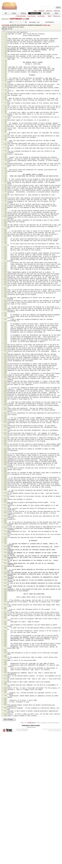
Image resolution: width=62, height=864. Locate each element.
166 (5, 390)
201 (5, 460)
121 (5, 294)
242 (5, 552)
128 (5, 309)
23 (5, 75)
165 (5, 388)
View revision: (32, 22)
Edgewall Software (22, 861)
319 (5, 751)
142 (5, 338)
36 (5, 104)
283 (5, 658)
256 (5, 580)
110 (27, 19)
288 (5, 672)
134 (5, 321)
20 (5, 69)
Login (35, 10)
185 (5, 428)
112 (5, 276)
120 (5, 292)
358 (5, 845)
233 (5, 533)
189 (5, 435)
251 (5, 569)
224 (5, 515)
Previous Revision (21, 16)
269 (5, 617)
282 (5, 656)
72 (5, 190)
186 (5, 429)
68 (5, 180)
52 (5, 141)
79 (5, 204)
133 (5, 319)
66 (5, 177)
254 (5, 575)
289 (5, 676)
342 (5, 805)
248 (5, 563)
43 (5, 121)
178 (5, 414)
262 (5, 599)
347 (5, 816)
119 (5, 290)
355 (5, 836)
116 (5, 283)
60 (5, 158)
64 (5, 169)
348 (5, 818)
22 (5, 73)
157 (5, 369)
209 (5, 475)
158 (5, 373)
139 (5, 330)
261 (5, 595)
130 (5, 313)
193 (5, 443)
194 (5, 447)
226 (5, 518)
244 (5, 556)
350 (5, 825)
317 (5, 747)
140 (5, 332)
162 (5, 382)
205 (5, 468)
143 (5, 339)
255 (5, 577)
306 (5, 720)
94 (5, 238)
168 (5, 393)
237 (5, 541)
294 (5, 693)
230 (5, 528)
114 (5, 279)
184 (5, 426)
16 (5, 60)
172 (5, 401)
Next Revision (41, 16)
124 (5, 300)
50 (5, 138)
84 (5, 215)
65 (5, 173)
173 (5, 403)
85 (5, 217)
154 (5, 362)
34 (5, 97)
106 (5, 263)
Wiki (6, 13)
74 (5, 195)
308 (5, 725)
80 (5, 206)
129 (5, 311)
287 (5, 671)
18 (5, 66)
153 (5, 360)
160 (5, 378)
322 (5, 757)
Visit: (10, 22)
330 (5, 774)
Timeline (14, 13)
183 (5, 424)
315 (5, 742)
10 (5, 49)
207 (5, 471)
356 (5, 840)
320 (5, 753)
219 (5, 499)
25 (5, 78)
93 (5, 236)
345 (5, 813)
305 (5, 718)
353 (5, 831)
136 (5, 324)
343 (5, 807)
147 (5, 347)
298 (5, 702)
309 (5, 727)
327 (5, 768)
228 (5, 522)
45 (5, 125)
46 (5, 127)
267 (5, 614)
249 (5, 565)
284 (5, 661)
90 (5, 229)
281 (5, 652)
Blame (49, 16)
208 (5, 473)
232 (5, 532)
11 (5, 51)
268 (5, 615)
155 (5, 366)
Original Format (31, 857)
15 (5, 58)
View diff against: (53, 22)
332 (5, 780)
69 (5, 182)
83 (5, 213)
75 (5, 197)
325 (5, 762)
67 (5, 179)
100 (5, 249)
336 (5, 789)
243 (5, 554)
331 (5, 776)
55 (5, 147)
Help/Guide (41, 10)
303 (5, 711)
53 (26, 25)
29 (5, 85)
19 (5, 67)
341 (5, 802)
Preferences (57, 10)
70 (5, 184)
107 (5, 266)
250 (5, 567)
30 (5, 87)
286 (5, 669)
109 (5, 270)
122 (5, 296)
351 (5, 827)
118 (5, 288)
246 (5, 560)
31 (5, 89)
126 (5, 305)
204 (5, 466)
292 (5, 685)
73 (5, 193)
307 (5, 723)
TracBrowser (31, 853)
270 (5, 621)
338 (5, 793)
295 (5, 696)
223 (5, 511)
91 (5, 231)
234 (5, 535)
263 (5, 602)
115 (5, 281)
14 (5, 56)
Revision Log (56, 16)
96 (5, 242)
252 (5, 571)
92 (5, 232)
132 (5, 317)
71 (5, 188)
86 (5, 219)
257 (5, 584)
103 (5, 257)
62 (5, 164)
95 (5, 240)
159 (5, 377)
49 (5, 136)
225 (5, 516)
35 (5, 101)
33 (5, 95)
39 (5, 110)
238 (5, 543)
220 (5, 501)
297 (5, 700)
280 (5, 648)
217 (5, 494)
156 (5, 367)
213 (5, 486)
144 (5, 341)
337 (5, 791)
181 (5, 420)
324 (5, 760)
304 (5, 714)
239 (5, 545)
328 (5, 769)
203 (5, 464)
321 (5, 755)
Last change (5, 25)
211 (5, 481)
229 (5, 524)
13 (5, 55)
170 (5, 397)
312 (5, 734)
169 (5, 395)
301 (5, 707)
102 (5, 255)
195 (5, 448)
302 (5, 709)
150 (5, 355)
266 (5, 612)
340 (5, 798)
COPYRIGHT (16, 19)
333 (5, 782)
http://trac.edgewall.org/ (55, 861)
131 (5, 315)
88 (5, 225)
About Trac (49, 10)
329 (5, 771)
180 (5, 418)
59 (5, 156)
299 (5, 704)
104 (5, 259)
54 (5, 145)
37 (5, 106)
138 (5, 328)
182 (5, 422)
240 (5, 547)
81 (5, 208)
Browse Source (35, 13)
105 (5, 261)
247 (5, 561)
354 (5, 832)
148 (5, 351)
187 (5, 431)
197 (5, 452)
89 (5, 227)
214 (5, 488)
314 (5, 738)
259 (5, 590)
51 (5, 139)
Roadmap (23, 13)
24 (5, 77)
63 (5, 166)
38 (5, 108)
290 (5, 678)
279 (5, 645)
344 (5, 809)
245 (5, 558)
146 (5, 345)
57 (5, 151)
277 (5, 639)
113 (5, 277)
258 (5, 588)
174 (5, 405)
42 (5, 119)
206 (5, 470)
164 (5, 386)
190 (5, 437)
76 (5, 199)
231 (5, 530)
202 (5, 462)
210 (5, 479)
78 (5, 202)
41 (5, 116)
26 (5, 80)
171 (5, 399)
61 (5, 160)
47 (5, 129)
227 (5, 520)
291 (5, 682)
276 (5, 637)
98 (5, 246)
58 (5, 154)
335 (5, 785)
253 (5, 573)
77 (5, 200)
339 (5, 794)
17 (5, 62)
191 (5, 439)
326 (5, 764)
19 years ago (46, 25)
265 (5, 608)
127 (5, 307)
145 (5, 343)
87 (5, 221)
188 (5, 433)
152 (5, 358)
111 (5, 274)
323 (5, 759)
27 (5, 82)
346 (5, 815)
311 (5, 731)
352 (5, 829)
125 (5, 302)
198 (5, 454)
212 (5, 484)
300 (5, 705)
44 (5, 123)
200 (5, 458)
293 (5, 689)
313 (5, 736)
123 (5, 298)
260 (5, 591)
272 (5, 627)
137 (5, 326)
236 (5, 539)
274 (5, 634)
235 (5, 537)
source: (5, 19)
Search (56, 13)
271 (5, 623)
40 (5, 112)
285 (5, 665)
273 (5, 630)
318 (5, 749)
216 (5, 492)
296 (5, 698)
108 (5, 268)
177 (5, 411)
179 (5, 416)
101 (5, 251)
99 (5, 248)
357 (5, 843)
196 (5, 450)
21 (5, 71)
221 (5, 505)
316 (5, 745)
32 (5, 93)
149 (5, 353)
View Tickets (46, 13)
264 (5, 604)
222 (5, 509)
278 (5, 641)
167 (5, 391)
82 (5, 210)
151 (5, 356)
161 (5, 380)
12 (5, 53)
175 (5, 407)
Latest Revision (32, 16)
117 (5, 286)
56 (5, 149)
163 (5, 384)
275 (5, 636)
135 (5, 322)
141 (5, 336)
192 (5, 441)
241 (5, 551)
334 (5, 783)
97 (5, 244)
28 (5, 84)
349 (5, 822)
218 (5, 496)
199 (5, 456)
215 (5, 490)
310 (5, 729)
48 (5, 132)
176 (5, 409)
